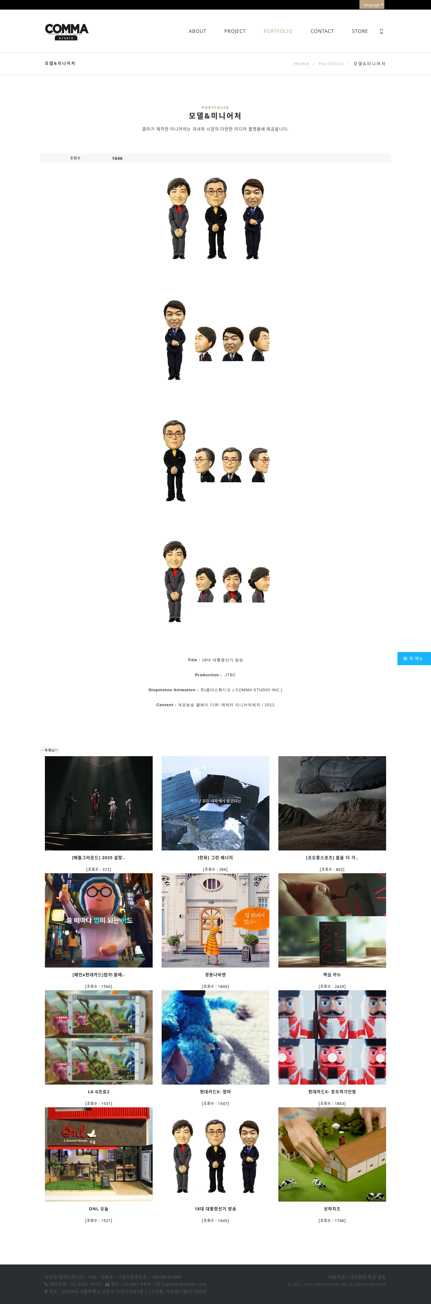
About (198, 31)
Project (235, 31)
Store (360, 31)
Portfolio (278, 31)
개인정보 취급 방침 (368, 1277)
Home (301, 63)
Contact (322, 31)
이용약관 (336, 1277)
